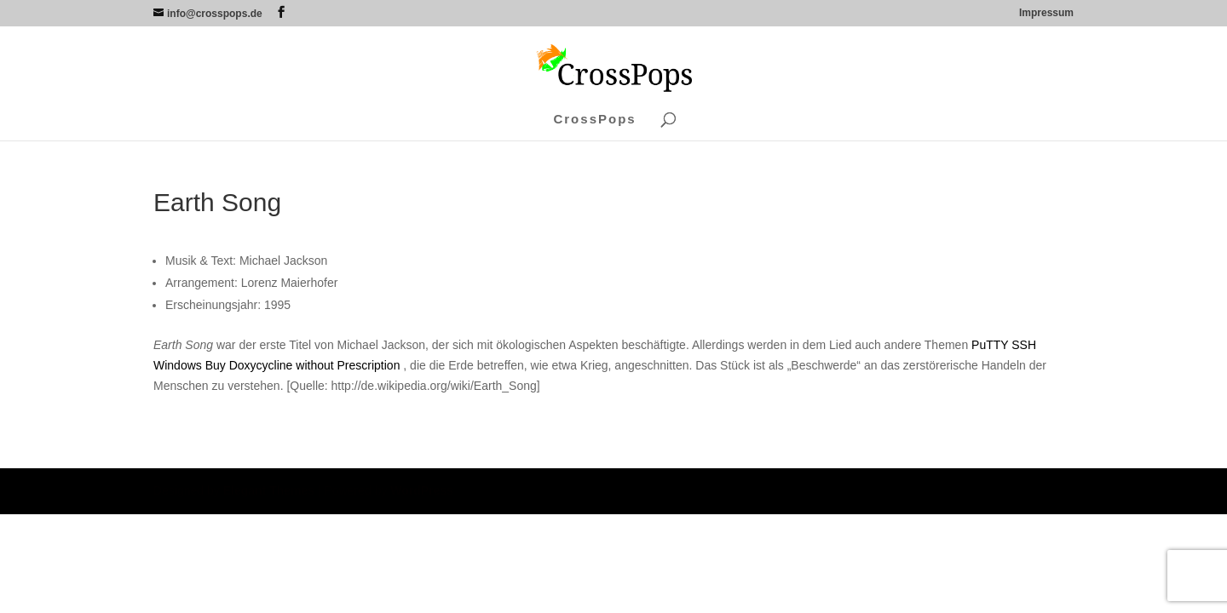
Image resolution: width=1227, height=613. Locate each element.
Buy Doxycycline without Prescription (302, 365)
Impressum (1046, 13)
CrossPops (594, 119)
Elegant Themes (268, 490)
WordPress (421, 490)
